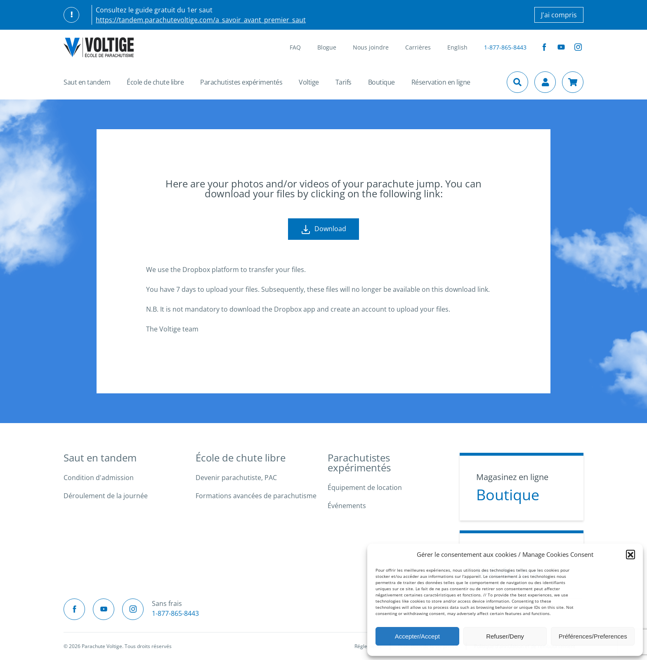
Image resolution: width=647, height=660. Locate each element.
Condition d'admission (99, 477)
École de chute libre (155, 82)
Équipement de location (365, 487)
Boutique (381, 82)
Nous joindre (371, 47)
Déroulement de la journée (106, 495)
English (457, 47)
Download (323, 229)
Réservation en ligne (440, 82)
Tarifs (343, 82)
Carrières (418, 47)
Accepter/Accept (417, 636)
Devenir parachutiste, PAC (236, 477)
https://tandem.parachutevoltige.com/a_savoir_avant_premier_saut (201, 19)
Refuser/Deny (505, 636)
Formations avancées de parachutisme (256, 495)
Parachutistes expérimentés (241, 82)
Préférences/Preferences (593, 636)
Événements (347, 505)
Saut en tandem (87, 82)
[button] (630, 554)
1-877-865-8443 (505, 47)
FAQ (295, 47)
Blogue (326, 47)
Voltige (309, 82)
